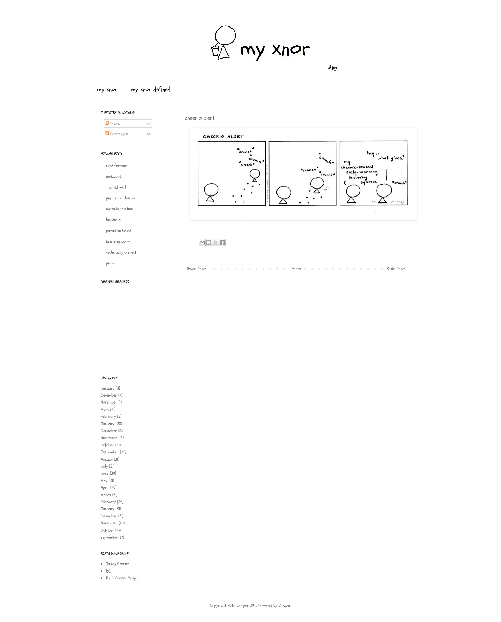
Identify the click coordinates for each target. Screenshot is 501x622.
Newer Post (196, 268)
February (108, 416)
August (107, 459)
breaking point (118, 241)
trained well (116, 187)
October (107, 445)
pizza (110, 263)
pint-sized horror (121, 198)
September (110, 452)
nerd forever (116, 165)
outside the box (119, 209)
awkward (113, 176)
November (109, 402)
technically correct (121, 252)
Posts (112, 123)
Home (296, 268)
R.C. (108, 571)
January (107, 388)
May (104, 480)
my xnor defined (150, 89)
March (106, 409)
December (109, 395)
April (105, 487)
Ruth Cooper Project (123, 578)
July (104, 466)
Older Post (396, 268)
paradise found (118, 230)
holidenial (114, 219)
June (104, 473)
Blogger (285, 605)
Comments (116, 134)
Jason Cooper (117, 564)
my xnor (107, 89)
